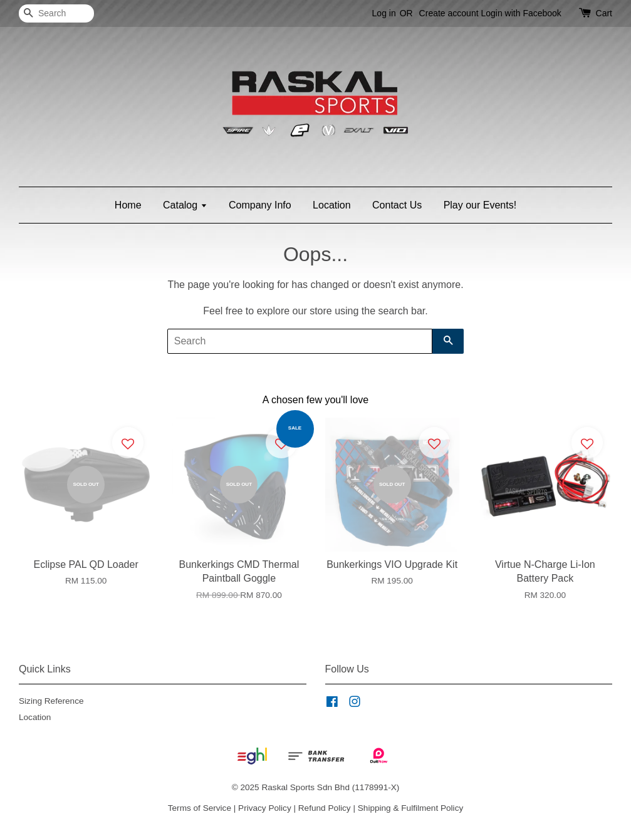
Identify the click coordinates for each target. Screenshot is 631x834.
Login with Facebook (521, 13)
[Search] (56, 13)
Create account (449, 13)
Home (128, 205)
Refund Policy (324, 808)
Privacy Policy (264, 808)
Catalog (185, 205)
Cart (604, 13)
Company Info (260, 205)
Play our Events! (480, 205)
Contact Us (397, 205)
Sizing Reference (51, 701)
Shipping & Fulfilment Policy (411, 808)
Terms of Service (199, 808)
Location (332, 205)
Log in (384, 13)
